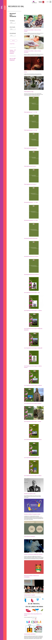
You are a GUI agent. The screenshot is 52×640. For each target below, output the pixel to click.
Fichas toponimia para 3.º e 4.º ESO (30, 130)
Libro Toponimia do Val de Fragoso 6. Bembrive (32, 403)
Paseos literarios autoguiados (29, 536)
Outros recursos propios (12, 52)
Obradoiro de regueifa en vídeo (29, 493)
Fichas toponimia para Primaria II (30, 184)
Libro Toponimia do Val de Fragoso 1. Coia (32, 292)
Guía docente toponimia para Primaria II (31, 274)
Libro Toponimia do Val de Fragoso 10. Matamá (32, 475)
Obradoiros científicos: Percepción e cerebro (32, 514)
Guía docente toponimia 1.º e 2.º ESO (31, 202)
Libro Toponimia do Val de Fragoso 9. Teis (31, 457)
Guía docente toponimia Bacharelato (30, 238)
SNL (2, 7)
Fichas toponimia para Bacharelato (30, 148)
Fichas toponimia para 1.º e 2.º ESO (30, 112)
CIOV (5, 8)
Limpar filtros (12, 43)
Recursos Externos (12, 59)
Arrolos (25, 71)
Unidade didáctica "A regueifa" (29, 595)
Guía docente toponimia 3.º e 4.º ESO (31, 220)
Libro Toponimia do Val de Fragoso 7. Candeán (32, 421)
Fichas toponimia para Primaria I (30, 166)
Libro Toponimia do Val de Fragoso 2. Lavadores (33, 310)
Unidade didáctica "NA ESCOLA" (30, 634)
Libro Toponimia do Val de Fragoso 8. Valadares (33, 439)
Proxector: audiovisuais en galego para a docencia (33, 554)
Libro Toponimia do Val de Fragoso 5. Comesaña (33, 385)
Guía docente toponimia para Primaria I (31, 256)
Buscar (13, 40)
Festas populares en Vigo (28, 91)
